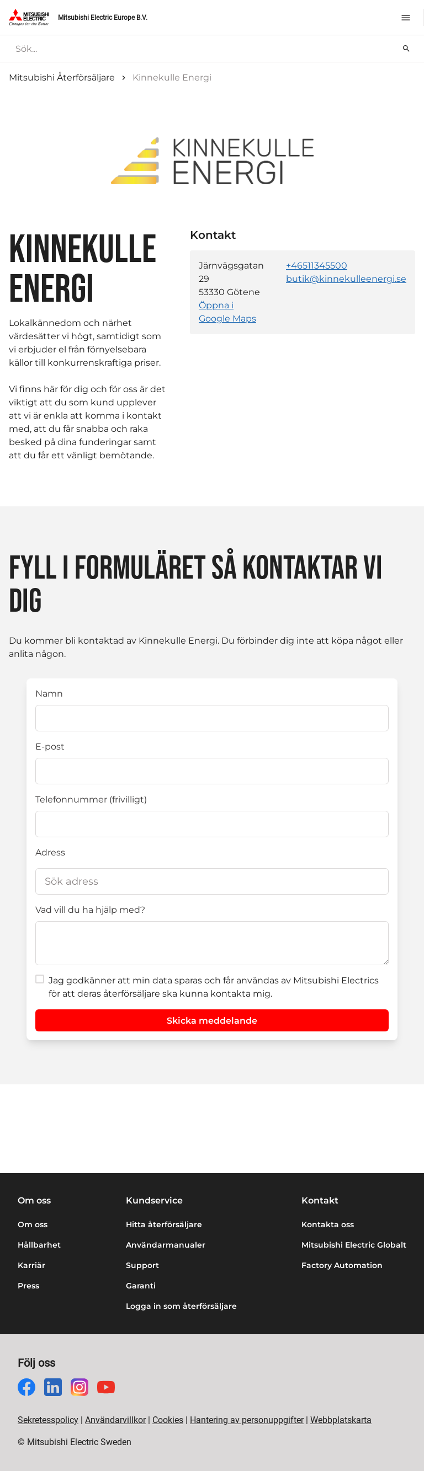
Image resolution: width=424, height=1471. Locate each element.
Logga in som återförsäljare (181, 1306)
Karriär (31, 1265)
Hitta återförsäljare (164, 1224)
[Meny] (405, 17)
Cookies (167, 1420)
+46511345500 (316, 265)
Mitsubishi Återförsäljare (62, 77)
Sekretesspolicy (48, 1420)
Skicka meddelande (212, 1020)
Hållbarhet (39, 1245)
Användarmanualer (165, 1245)
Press (28, 1286)
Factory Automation (342, 1265)
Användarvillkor (115, 1420)
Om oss (32, 1224)
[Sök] (406, 48)
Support (142, 1265)
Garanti (141, 1286)
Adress (50, 852)
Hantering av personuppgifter (247, 1420)
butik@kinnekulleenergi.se (346, 279)
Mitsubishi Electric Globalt (353, 1245)
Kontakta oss (327, 1224)
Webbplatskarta (341, 1420)
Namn (49, 693)
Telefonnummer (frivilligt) (91, 799)
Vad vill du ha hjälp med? (90, 910)
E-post (50, 746)
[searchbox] (203, 48)
